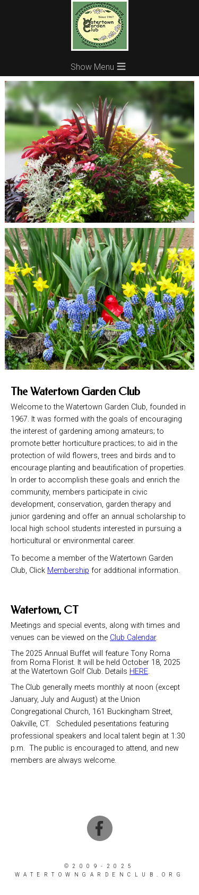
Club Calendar (133, 637)
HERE (138, 671)
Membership (68, 570)
